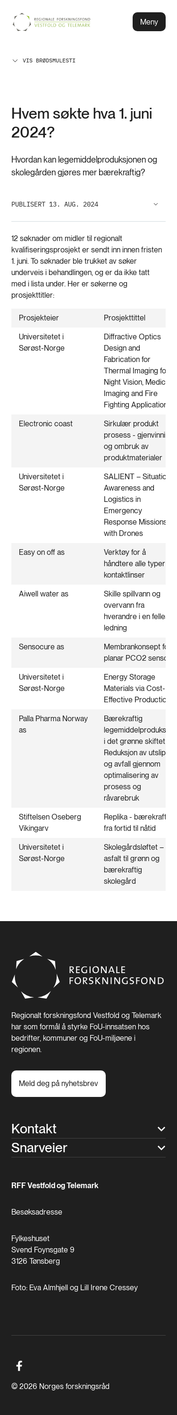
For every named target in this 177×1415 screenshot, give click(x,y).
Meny (149, 21)
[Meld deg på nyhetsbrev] (58, 1083)
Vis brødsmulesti (43, 60)
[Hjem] (88, 996)
